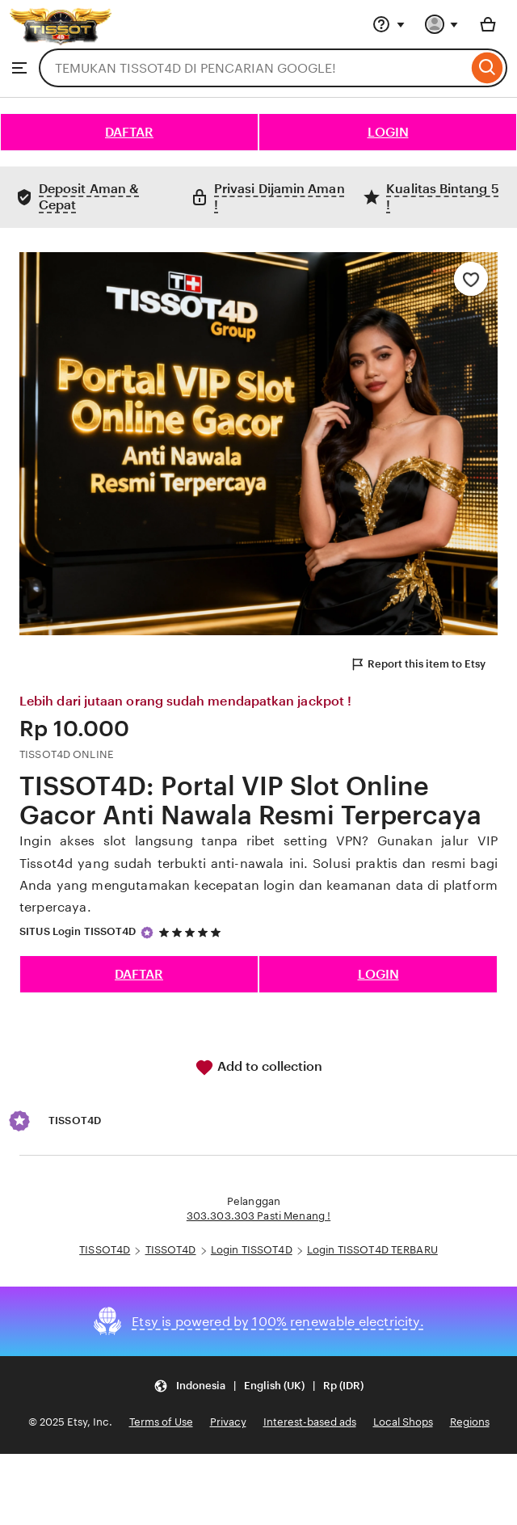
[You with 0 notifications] (442, 24)
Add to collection (258, 1067)
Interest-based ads (309, 1422)
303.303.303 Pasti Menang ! (258, 1216)
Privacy (228, 1422)
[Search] (487, 67)
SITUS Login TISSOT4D (78, 931)
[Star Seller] (147, 933)
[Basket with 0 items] (488, 24)
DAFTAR (129, 132)
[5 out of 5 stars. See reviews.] (192, 932)
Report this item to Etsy (417, 664)
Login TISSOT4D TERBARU (372, 1250)
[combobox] (253, 67)
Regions (470, 1422)
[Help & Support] (388, 24)
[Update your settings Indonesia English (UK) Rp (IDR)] (258, 1386)
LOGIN (388, 132)
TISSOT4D (104, 1250)
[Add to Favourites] (471, 279)
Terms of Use (161, 1422)
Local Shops (403, 1422)
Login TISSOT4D (251, 1250)
